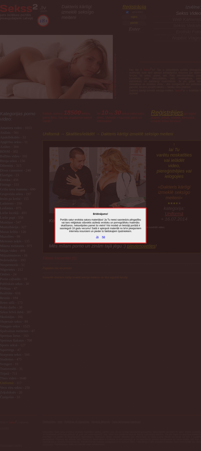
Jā (97, 237)
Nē (103, 237)
